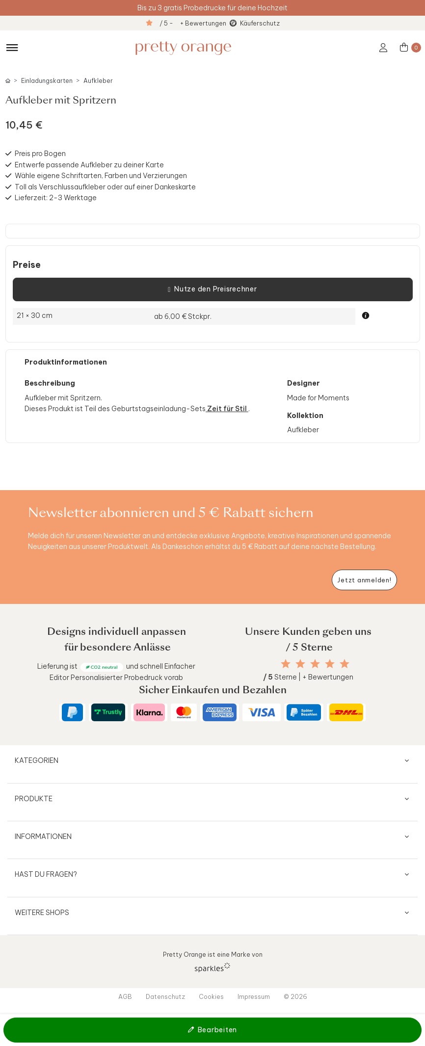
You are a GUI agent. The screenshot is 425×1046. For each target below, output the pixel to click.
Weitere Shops (42, 912)
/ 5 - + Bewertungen (192, 23)
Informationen (43, 836)
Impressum (254, 996)
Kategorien (36, 760)
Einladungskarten (47, 80)
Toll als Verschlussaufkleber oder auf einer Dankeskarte (105, 187)
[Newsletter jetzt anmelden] (364, 580)
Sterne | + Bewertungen (308, 677)
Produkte (34, 798)
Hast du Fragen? (46, 874)
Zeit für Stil (227, 408)
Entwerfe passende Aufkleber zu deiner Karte (89, 164)
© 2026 (295, 996)
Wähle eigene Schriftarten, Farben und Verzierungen (101, 175)
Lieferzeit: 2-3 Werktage (56, 197)
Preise (27, 265)
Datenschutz (165, 996)
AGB (125, 996)
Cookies (211, 996)
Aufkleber (98, 80)
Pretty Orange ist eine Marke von (213, 961)
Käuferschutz (260, 23)
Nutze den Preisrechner (212, 289)
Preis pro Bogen (40, 153)
